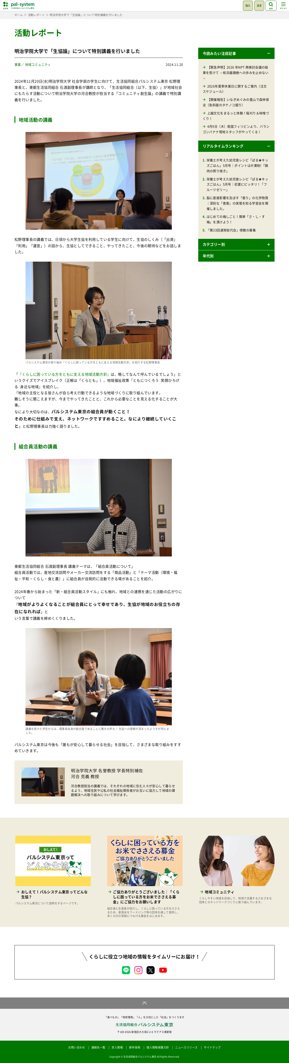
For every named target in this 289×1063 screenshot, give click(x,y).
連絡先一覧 (98, 1047)
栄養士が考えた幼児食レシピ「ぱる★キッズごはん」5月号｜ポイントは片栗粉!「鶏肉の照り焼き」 (237, 165)
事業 (17, 64)
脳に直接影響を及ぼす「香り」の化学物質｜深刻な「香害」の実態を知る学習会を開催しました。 (237, 203)
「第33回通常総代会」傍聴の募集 (231, 230)
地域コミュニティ (38, 64)
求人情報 (117, 1047)
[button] (236, 53)
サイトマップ (212, 1047)
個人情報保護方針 (158, 1047)
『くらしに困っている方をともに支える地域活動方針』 (64, 374)
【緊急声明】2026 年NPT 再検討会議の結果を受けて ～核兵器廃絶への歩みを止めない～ (235, 72)
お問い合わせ (76, 1047)
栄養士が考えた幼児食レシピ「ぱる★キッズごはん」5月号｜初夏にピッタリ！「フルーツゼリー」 (237, 184)
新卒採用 (134, 1047)
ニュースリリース (186, 1047)
